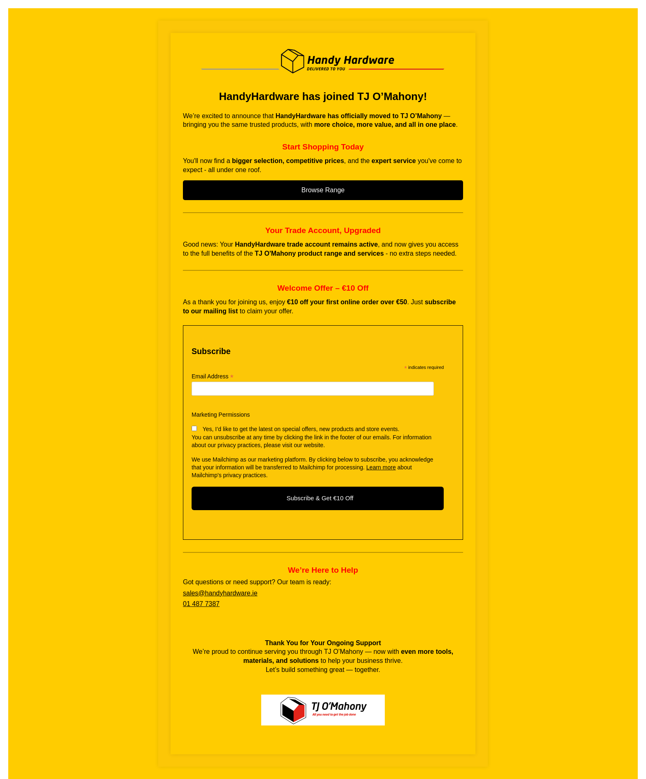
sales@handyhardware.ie (220, 593)
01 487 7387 (201, 603)
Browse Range (323, 190)
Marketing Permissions (221, 414)
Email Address (213, 376)
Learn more (381, 467)
